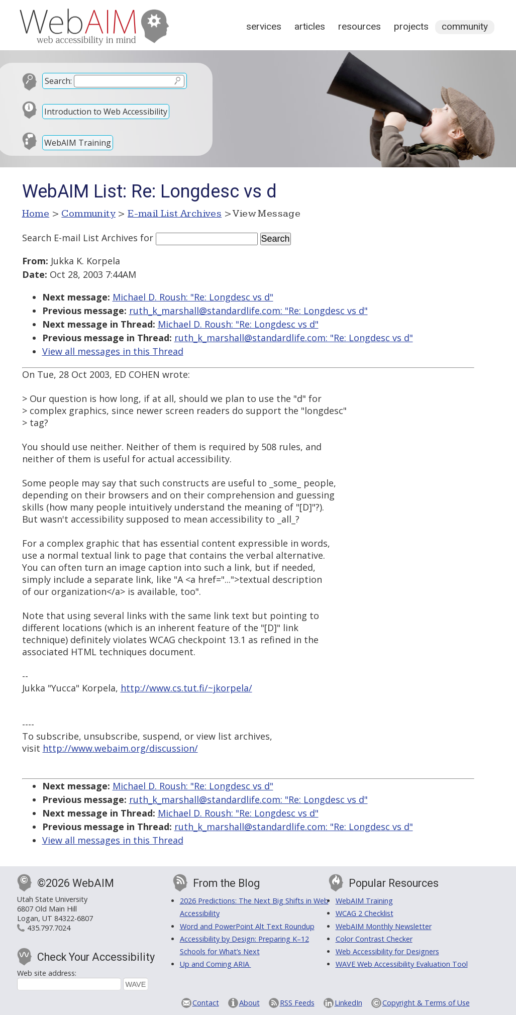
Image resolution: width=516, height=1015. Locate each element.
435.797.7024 (48, 928)
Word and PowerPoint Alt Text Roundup (247, 926)
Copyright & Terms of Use (426, 1002)
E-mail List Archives (175, 214)
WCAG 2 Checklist (364, 913)
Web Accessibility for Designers (387, 951)
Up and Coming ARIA (215, 964)
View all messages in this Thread (112, 351)
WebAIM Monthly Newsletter (384, 926)
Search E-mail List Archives (80, 238)
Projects (411, 26)
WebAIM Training (77, 142)
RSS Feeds (297, 1002)
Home (36, 214)
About (249, 1002)
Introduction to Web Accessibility (105, 111)
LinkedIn (348, 1002)
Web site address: (46, 973)
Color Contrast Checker (374, 939)
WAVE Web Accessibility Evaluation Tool (402, 964)
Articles (309, 26)
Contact (205, 1002)
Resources (359, 26)
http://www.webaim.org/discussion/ (120, 748)
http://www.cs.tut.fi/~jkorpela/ (186, 688)
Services (263, 26)
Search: (58, 80)
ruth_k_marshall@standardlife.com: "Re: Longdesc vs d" (248, 310)
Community (465, 26)
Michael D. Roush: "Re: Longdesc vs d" (193, 297)
